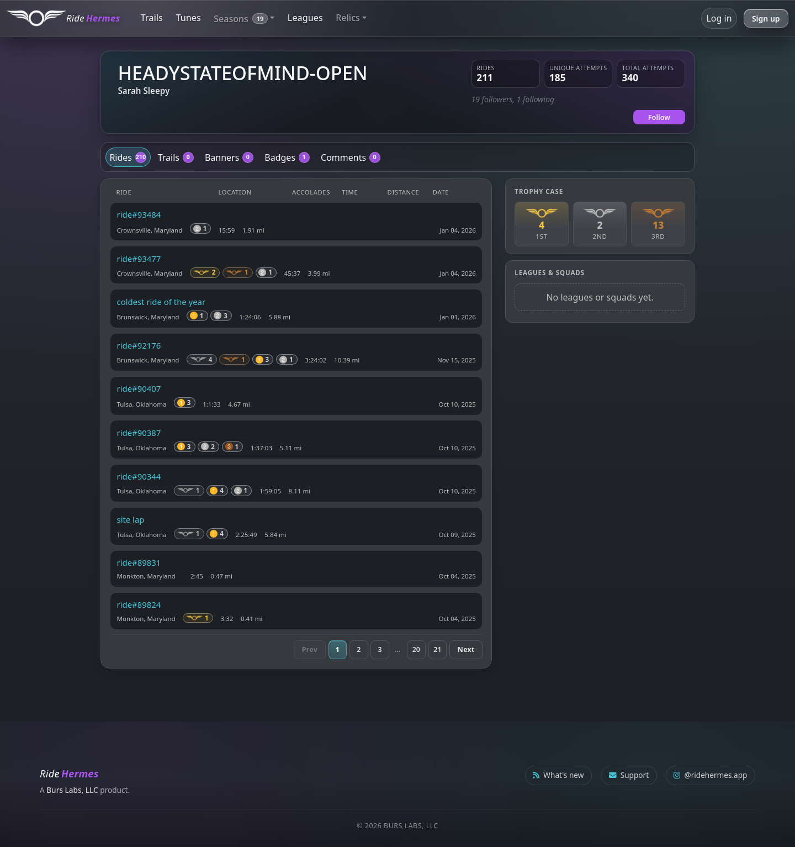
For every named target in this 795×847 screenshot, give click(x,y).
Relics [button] (348, 18)
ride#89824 (139, 604)
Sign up (766, 18)
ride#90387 (139, 432)
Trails (152, 18)
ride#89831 (139, 562)
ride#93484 (139, 214)
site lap (131, 519)
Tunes (188, 18)
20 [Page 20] (416, 649)
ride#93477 (139, 258)
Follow (659, 117)
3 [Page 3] (380, 649)
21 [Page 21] (437, 649)
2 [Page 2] (359, 649)
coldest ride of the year (161, 301)
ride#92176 (139, 345)
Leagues (305, 18)
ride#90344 (139, 476)
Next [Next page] (466, 649)
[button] (244, 18)
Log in (719, 18)
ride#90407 (139, 388)
